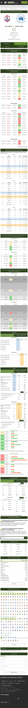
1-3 (19, 121)
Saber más (24, 6)
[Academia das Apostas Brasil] (6, 699)
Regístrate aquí (13, 687)
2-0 (19, 118)
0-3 (19, 132)
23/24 (10, 55)
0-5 (19, 55)
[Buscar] (26, 538)
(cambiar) (19, 650)
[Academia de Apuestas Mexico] (2, 699)
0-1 (10, 263)
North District (24, 77)
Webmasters (17, 689)
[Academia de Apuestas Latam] (14, 699)
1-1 (19, 88)
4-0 (10, 249)
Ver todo (14, 583)
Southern (8, 26)
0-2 (19, 107)
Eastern (14, 81)
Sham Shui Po (24, 93)
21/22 (10, 62)
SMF (6, 688)
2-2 (19, 77)
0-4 (19, 79)
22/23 (10, 60)
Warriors (24, 114)
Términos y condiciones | (5, 691)
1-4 (11, 546)
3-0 (19, 64)
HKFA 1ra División (14, 35)
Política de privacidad (13, 691)
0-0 (19, 60)
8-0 (10, 265)
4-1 (19, 130)
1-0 (19, 98)
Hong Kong (19, 26)
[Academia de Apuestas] (11, 699)
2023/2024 (14, 37)
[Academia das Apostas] (4, 699)
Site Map (2, 688)
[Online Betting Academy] (9, 699)
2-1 (19, 81)
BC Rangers (15, 79)
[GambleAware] (4, 704)
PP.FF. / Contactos (19, 690)
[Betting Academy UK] (16, 699)
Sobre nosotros (4, 702)
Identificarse (24, 2)
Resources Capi (14, 125)
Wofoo (15, 98)
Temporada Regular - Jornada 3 (14, 39)
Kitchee (14, 96)
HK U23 (14, 84)
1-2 (19, 90)
